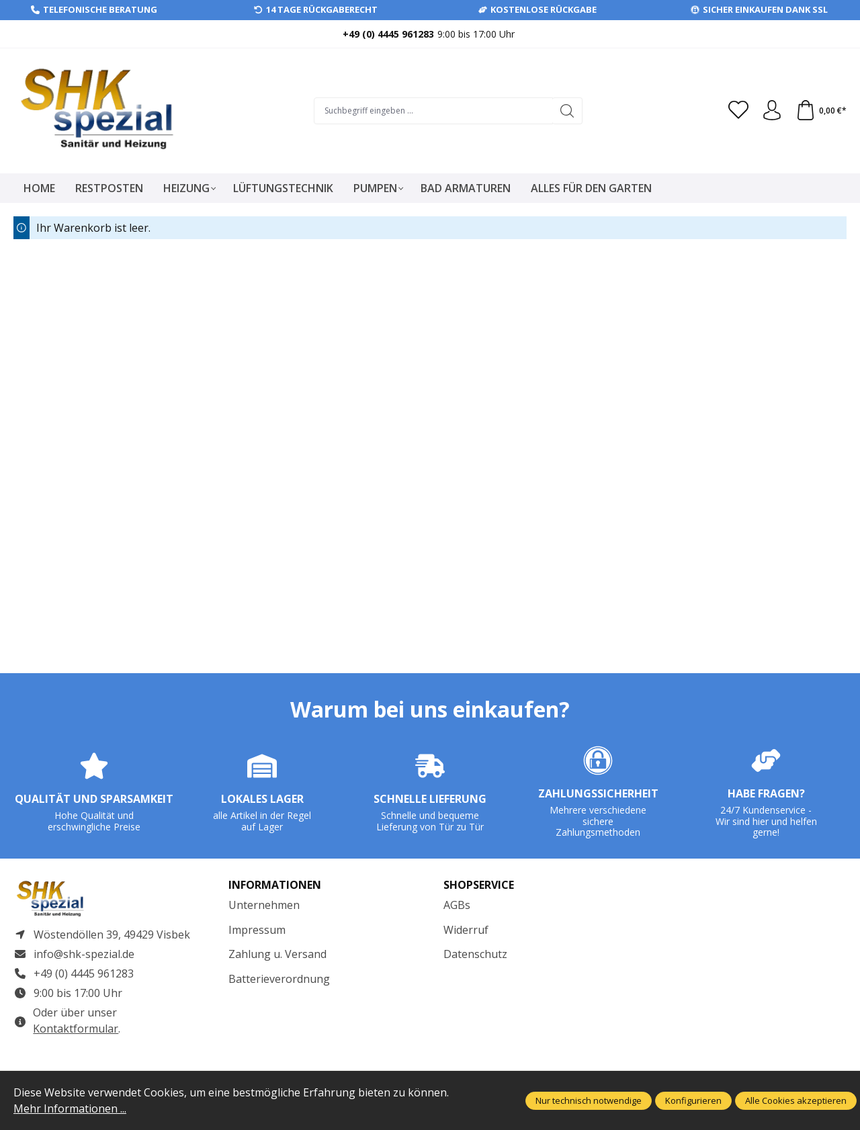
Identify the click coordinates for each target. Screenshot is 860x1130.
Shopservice (478, 884)
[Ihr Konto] (772, 111)
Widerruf (465, 929)
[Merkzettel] (738, 111)
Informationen (274, 884)
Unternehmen (264, 905)
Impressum (257, 929)
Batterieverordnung (279, 978)
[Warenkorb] (821, 111)
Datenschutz (475, 954)
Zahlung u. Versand (277, 954)
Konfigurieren (693, 1100)
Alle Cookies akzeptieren (796, 1100)
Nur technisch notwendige (588, 1100)
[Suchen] (567, 110)
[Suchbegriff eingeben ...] (433, 110)
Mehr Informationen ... (69, 1108)
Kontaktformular (75, 1028)
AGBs (456, 905)
